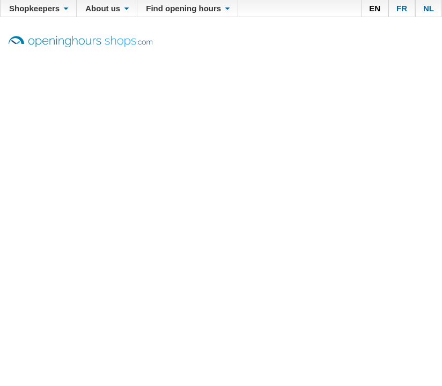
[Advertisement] (221, 128)
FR (401, 8)
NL (428, 8)
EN (374, 8)
